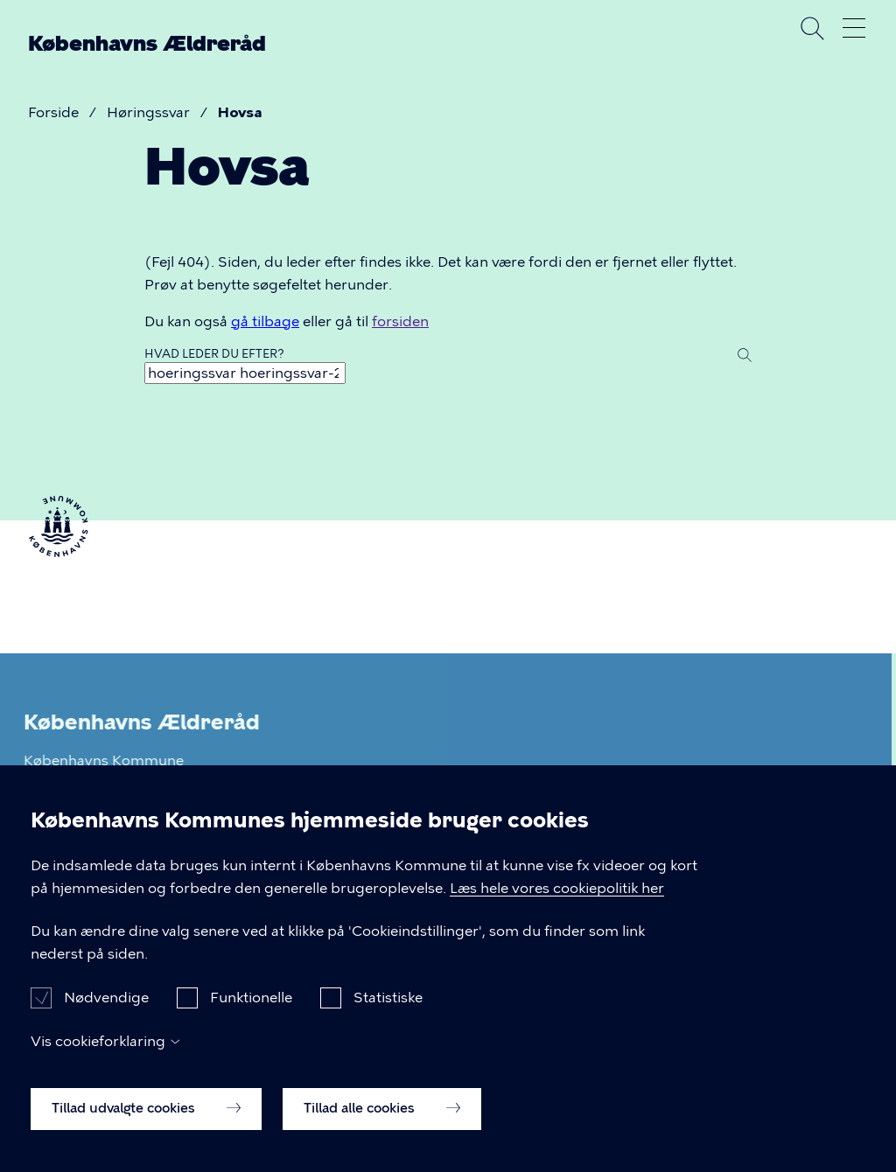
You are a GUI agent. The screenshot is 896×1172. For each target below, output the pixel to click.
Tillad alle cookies (382, 1123)
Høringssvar (148, 112)
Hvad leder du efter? (214, 353)
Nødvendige (106, 1012)
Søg (812, 28)
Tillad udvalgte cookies (146, 1123)
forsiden (400, 321)
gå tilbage (265, 321)
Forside (53, 112)
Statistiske (388, 1012)
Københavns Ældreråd (147, 43)
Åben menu (854, 28)
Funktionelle (251, 1012)
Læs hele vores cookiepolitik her (557, 902)
